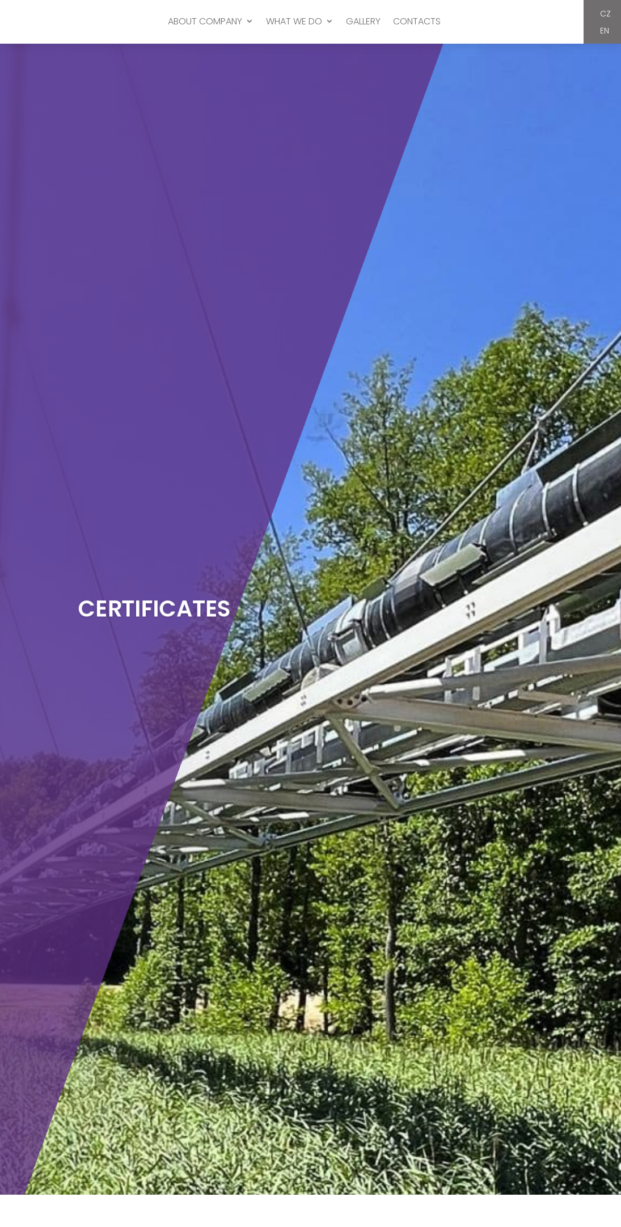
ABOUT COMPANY (205, 22)
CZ (605, 15)
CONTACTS (417, 22)
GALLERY (363, 22)
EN (604, 32)
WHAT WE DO (294, 22)
